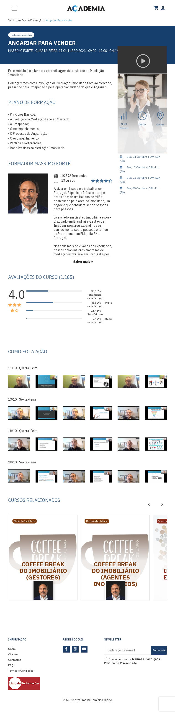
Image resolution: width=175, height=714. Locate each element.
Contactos (14, 659)
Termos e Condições (20, 670)
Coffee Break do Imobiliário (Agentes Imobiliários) (115, 574)
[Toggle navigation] (14, 8)
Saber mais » (83, 261)
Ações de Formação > (31, 20)
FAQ (10, 665)
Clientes (13, 654)
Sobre (11, 648)
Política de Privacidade (120, 663)
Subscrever (159, 650)
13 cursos (64, 180)
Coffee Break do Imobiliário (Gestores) (43, 570)
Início (11, 20)
